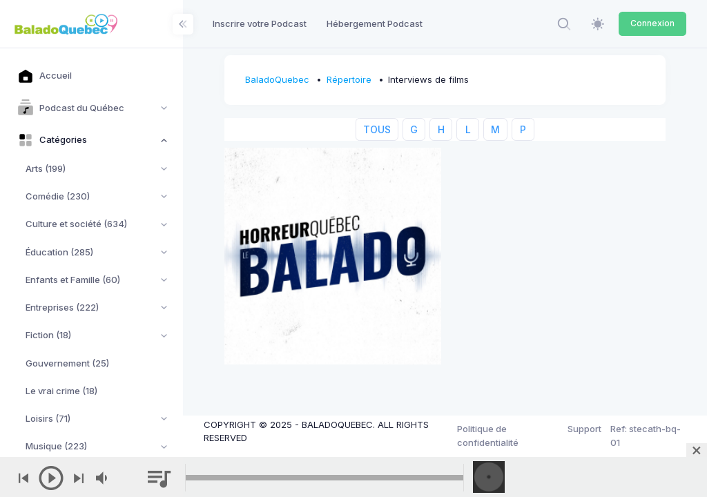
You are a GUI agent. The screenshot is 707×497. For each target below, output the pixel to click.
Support (584, 428)
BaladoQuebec (277, 79)
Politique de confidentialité (488, 435)
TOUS (377, 129)
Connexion (652, 23)
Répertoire (349, 79)
